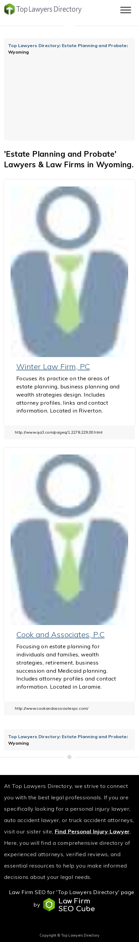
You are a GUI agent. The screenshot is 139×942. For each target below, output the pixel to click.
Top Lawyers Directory (33, 45)
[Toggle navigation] (125, 10)
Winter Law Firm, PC (53, 366)
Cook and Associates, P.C (60, 634)
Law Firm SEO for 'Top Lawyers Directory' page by (71, 900)
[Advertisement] (69, 96)
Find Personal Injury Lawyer (92, 831)
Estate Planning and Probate (94, 45)
